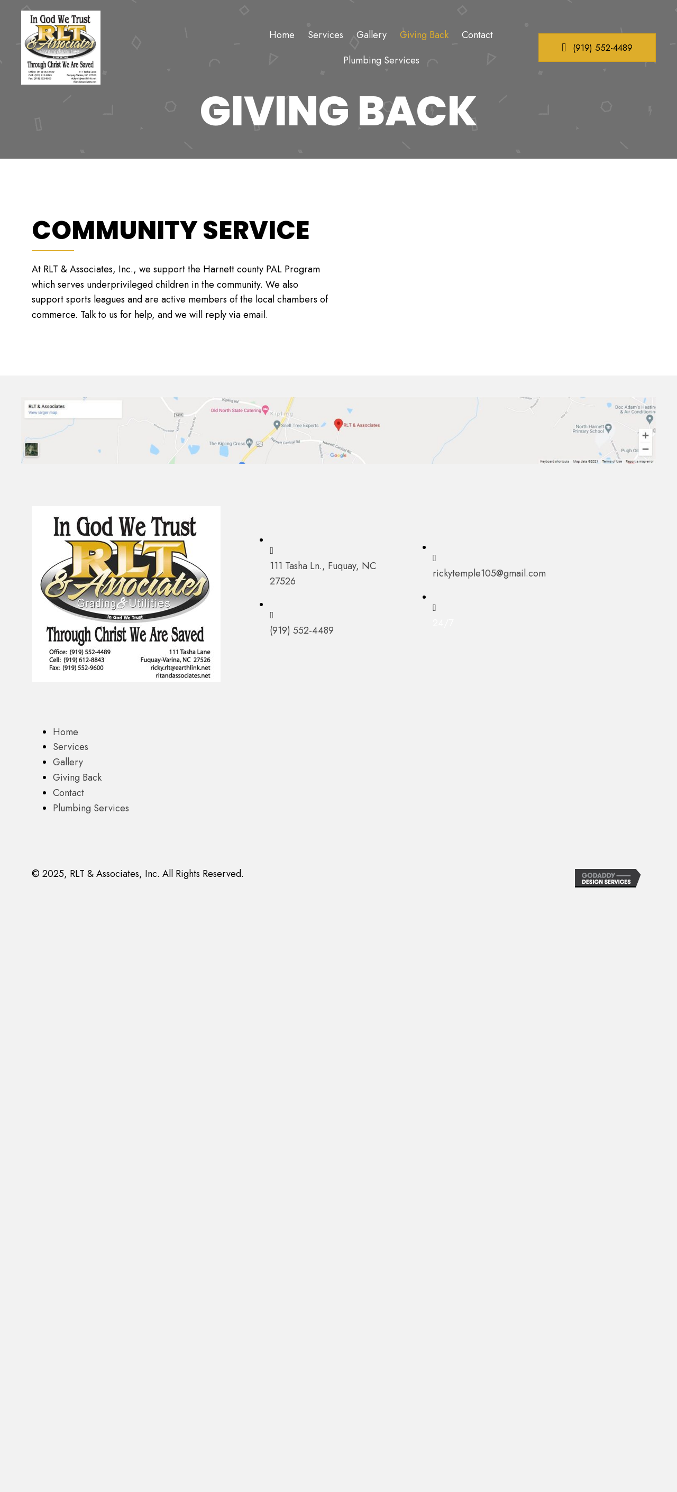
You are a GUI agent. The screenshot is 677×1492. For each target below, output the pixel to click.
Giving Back (77, 777)
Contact (68, 793)
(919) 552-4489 (302, 630)
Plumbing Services (91, 808)
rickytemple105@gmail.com (489, 573)
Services (70, 747)
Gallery (68, 762)
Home (65, 732)
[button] (597, 47)
